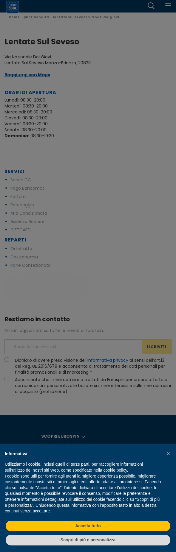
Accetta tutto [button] (88, 525)
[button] (168, 453)
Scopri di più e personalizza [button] (88, 539)
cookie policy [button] (115, 470)
